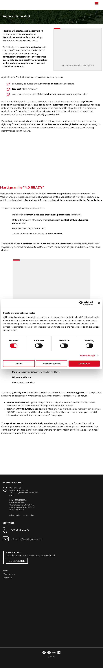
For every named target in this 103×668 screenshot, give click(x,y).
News (5, 570)
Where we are (9, 574)
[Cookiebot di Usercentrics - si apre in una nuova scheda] (81, 303)
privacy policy (15, 515)
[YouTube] (49, 652)
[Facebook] (44, 652)
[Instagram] (54, 652)
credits (51, 657)
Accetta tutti (84, 363)
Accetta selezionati (51, 363)
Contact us (7, 578)
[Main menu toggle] (96, 3)
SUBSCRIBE (17, 560)
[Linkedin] (59, 652)
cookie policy (28, 515)
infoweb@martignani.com (27, 539)
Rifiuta (19, 363)
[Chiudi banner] (99, 303)
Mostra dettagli (87, 355)
